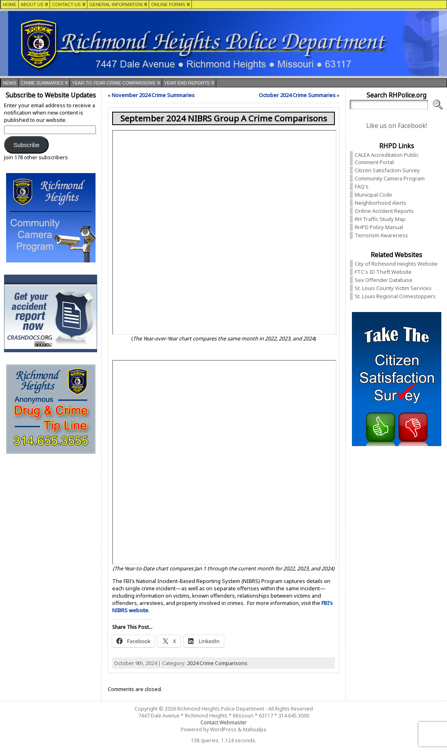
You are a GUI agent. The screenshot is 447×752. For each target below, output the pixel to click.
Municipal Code (373, 194)
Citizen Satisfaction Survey (387, 170)
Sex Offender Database (383, 280)
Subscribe (26, 145)
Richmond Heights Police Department (220, 708)
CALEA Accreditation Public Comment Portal (387, 158)
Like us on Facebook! (396, 125)
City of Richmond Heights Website (396, 263)
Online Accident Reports (384, 211)
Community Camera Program (390, 178)
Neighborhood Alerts (380, 202)
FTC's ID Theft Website (383, 271)
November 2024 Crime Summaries (153, 95)
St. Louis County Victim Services (393, 288)
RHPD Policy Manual (379, 227)
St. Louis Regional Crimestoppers (395, 296)
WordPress (223, 729)
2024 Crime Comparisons (217, 663)
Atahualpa (254, 729)
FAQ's (362, 186)
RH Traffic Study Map (380, 219)
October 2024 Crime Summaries (297, 95)
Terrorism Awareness (381, 235)
